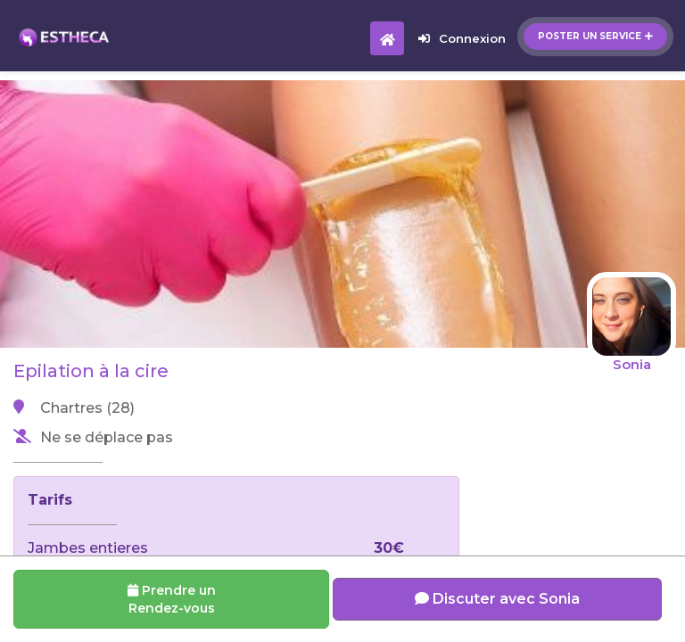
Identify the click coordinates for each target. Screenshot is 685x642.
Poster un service (595, 36)
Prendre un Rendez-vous (172, 599)
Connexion (462, 38)
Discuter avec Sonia (497, 598)
